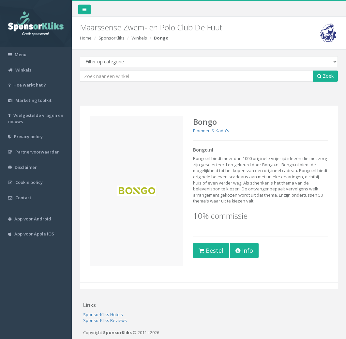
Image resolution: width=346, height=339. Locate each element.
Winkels (139, 38)
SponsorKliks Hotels (103, 314)
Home (86, 38)
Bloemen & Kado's (211, 131)
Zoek (325, 76)
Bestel (211, 250)
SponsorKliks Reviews (105, 320)
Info (244, 250)
